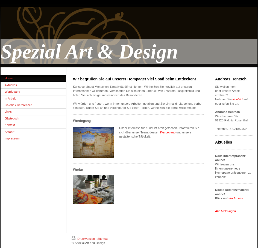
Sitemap (102, 238)
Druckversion (84, 238)
